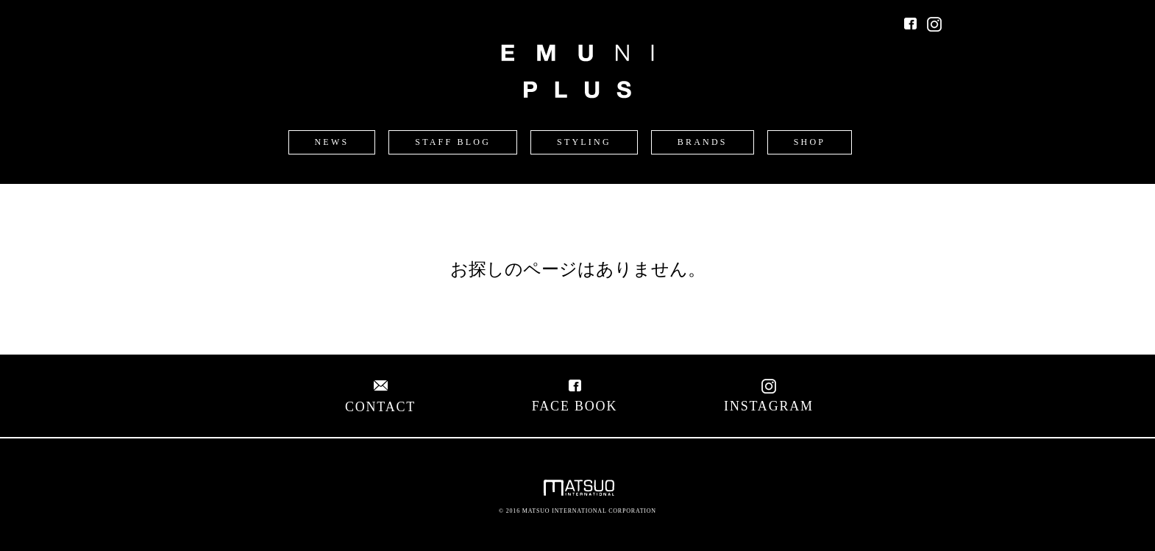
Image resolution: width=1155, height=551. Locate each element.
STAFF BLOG (453, 142)
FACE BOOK (574, 398)
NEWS (332, 142)
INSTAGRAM (769, 398)
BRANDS (703, 142)
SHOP (809, 142)
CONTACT (380, 399)
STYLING (584, 142)
